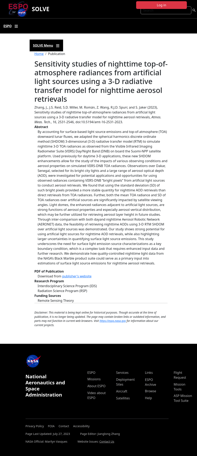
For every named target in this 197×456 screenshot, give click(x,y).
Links (149, 372)
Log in (161, 5)
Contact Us (106, 441)
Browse (150, 391)
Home (39, 54)
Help (148, 398)
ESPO (91, 372)
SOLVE (41, 9)
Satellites (123, 398)
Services (122, 372)
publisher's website (77, 276)
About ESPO (96, 386)
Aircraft (121, 391)
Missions (94, 379)
